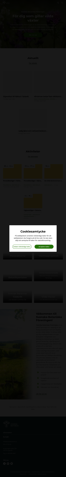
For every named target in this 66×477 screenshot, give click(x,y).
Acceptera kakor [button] (44, 247)
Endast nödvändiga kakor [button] (21, 247)
